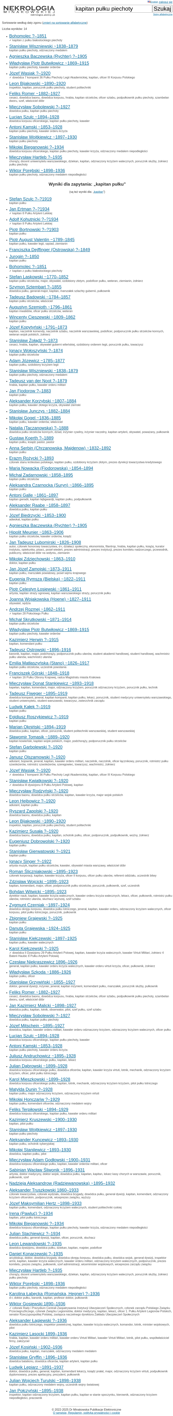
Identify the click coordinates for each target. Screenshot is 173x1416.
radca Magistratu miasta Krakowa (78, 677)
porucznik (102, 697)
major (43, 280)
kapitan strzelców (86, 97)
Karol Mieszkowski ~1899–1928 (39, 1079)
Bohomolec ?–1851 (28, 35)
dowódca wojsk (123, 1257)
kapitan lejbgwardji (42, 499)
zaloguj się (165, 2)
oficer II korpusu (76, 875)
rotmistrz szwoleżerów (41, 764)
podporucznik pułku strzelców (107, 741)
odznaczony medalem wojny (73, 1103)
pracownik (35, 1397)
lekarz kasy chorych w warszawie (125, 1174)
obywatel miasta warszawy (88, 865)
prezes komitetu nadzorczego (132, 549)
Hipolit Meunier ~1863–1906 (36, 532)
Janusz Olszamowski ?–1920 (37, 757)
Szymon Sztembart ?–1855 (35, 286)
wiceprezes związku (67, 1197)
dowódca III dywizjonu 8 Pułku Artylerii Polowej (42, 784)
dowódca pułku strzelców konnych (31, 432)
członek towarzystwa (22, 1194)
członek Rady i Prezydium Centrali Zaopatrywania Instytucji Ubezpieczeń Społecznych (67, 1308)
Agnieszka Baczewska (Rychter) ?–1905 (48, 56)
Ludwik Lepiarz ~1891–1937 (36, 1367)
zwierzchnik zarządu (91, 700)
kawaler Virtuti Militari (136, 952)
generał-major (39, 290)
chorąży (14, 161)
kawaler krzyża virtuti (106, 1070)
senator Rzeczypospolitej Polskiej (30, 1314)
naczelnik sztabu (56, 331)
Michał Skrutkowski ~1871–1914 (40, 619)
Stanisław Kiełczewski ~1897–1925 (43, 938)
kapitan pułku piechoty (23, 50)
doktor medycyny (30, 1174)
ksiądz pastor (36, 442)
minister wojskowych (156, 1324)
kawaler (85, 120)
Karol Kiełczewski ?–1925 (34, 948)
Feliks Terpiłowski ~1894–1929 (38, 1109)
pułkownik (103, 290)
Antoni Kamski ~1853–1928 (35, 126)
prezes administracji (77, 549)
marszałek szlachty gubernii (78, 290)
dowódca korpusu (52, 97)
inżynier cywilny (73, 432)
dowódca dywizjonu (21, 1247)
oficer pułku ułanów (100, 875)
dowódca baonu (29, 97)
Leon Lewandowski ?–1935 (35, 1243)
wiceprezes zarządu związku (133, 1264)
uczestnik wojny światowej (82, 1384)
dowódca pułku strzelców (47, 794)
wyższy (86, 1197)
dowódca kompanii (21, 697)
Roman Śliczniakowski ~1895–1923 (43, 871)
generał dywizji (28, 986)
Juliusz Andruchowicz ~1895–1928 (42, 1055)
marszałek (114, 986)
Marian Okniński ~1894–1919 (37, 726)
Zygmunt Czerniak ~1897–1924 (39, 904)
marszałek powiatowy (41, 573)
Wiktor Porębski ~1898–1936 (37, 170)
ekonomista (96, 546)
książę (150, 546)
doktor (13, 562)
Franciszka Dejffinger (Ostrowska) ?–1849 (49, 249)
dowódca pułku (19, 110)
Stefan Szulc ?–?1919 (30, 198)
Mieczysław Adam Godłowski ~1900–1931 (49, 1159)
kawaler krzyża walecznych (56, 895)
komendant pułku (31, 643)
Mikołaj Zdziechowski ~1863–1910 (42, 558)
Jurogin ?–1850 (24, 256)
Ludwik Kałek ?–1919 (29, 706)
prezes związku (31, 1264)
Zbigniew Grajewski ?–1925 (35, 918)
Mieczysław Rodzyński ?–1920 (38, 790)
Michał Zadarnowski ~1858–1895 (41, 475)
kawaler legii (36, 243)
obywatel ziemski (70, 405)
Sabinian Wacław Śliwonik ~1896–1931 (47, 1169)
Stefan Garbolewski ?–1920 (35, 747)
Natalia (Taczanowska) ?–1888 (38, 427)
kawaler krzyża (89, 151)
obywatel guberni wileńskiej (57, 344)
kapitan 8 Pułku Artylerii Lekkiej (32, 213)
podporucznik (100, 835)
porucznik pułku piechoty (49, 87)
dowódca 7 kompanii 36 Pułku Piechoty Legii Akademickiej (49, 77)
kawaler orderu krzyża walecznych (98, 895)
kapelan (14, 687)
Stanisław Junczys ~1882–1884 (39, 411)
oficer (44, 730)
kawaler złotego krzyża (42, 405)
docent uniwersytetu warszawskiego (44, 161)
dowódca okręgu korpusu (25, 909)
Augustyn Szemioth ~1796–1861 (40, 307)
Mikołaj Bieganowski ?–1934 (36, 147)
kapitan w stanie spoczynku (97, 1394)
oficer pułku (163, 1029)
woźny (133, 835)
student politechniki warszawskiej (85, 730)
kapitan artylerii (117, 432)
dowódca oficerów (68, 1070)
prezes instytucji (101, 549)
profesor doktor (63, 1297)
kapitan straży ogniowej (34, 593)
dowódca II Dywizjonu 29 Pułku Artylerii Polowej (42, 952)
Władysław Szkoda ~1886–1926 (40, 972)
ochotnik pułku (72, 835)
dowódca (15, 1029)
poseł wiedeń (54, 549)
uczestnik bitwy (147, 875)
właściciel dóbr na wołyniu (39, 552)
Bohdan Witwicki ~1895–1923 (37, 891)
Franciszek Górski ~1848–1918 (39, 673)
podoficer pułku (96, 280)
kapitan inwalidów (20, 311)
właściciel (46, 301)
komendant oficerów (40, 1103)
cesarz (13, 97)
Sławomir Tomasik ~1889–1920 (39, 736)
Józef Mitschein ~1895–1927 (36, 1025)
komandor (126, 1324)
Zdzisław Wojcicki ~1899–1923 (38, 881)
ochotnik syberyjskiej (41, 1143)
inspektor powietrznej (57, 1324)
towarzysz (136, 344)
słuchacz (89, 1237)
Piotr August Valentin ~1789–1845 (42, 239)
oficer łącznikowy (123, 761)
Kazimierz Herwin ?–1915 (34, 639)
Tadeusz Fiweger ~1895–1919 (38, 693)
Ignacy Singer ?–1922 (30, 861)
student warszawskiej (121, 730)
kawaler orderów (49, 67)
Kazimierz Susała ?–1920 (33, 831)
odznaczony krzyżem (70, 687)
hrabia (69, 97)
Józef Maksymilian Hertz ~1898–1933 (45, 1203)
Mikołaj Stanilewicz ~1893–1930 (40, 1149)
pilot (67, 1009)
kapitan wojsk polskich (47, 741)
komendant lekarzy (74, 1371)
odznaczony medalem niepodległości (124, 151)
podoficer (106, 331)
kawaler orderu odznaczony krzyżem (86, 1029)
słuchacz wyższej (53, 898)
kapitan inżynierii (71, 986)
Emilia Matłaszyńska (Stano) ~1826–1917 (49, 663)
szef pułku (78, 1009)
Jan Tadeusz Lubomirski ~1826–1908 (45, 542)
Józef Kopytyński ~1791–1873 (38, 327)
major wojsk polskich (109, 794)
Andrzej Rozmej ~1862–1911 (37, 609)
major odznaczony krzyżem (45, 1093)
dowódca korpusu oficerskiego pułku (32, 1059)
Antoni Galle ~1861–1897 (33, 495)
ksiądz (67, 536)
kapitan (93, 77)
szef (21, 100)
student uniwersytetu (22, 700)
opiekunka (28, 549)
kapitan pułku (17, 203)
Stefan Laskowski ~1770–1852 (38, 276)
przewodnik (160, 549)
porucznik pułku (119, 344)
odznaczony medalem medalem (76, 1351)
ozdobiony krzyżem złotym (90, 462)
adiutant (14, 761)
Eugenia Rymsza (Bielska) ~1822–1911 (47, 579)
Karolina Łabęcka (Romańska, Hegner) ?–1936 (54, 1293)
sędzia (26, 603)
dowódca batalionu (21, 1361)
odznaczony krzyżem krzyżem (110, 1083)
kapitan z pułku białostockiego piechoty (37, 40)
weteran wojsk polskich (24, 334)
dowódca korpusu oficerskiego (28, 120)
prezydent (59, 1374)
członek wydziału (48, 1194)
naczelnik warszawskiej (84, 331)
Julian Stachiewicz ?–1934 (34, 1233)
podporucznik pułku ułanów (74, 653)
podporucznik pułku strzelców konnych (138, 331)
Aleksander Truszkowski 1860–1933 (44, 1190)
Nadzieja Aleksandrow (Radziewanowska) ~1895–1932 (62, 1183)
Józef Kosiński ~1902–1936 (35, 1347)
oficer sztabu (107, 97)
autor (12, 546)
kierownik (122, 1394)
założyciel (23, 1341)
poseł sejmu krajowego (71, 573)
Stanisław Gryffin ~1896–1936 (38, 1357)
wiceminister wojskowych (97, 1264)
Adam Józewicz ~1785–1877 (37, 360)
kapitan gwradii (19, 499)
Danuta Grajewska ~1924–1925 (39, 928)
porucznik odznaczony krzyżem (105, 687)
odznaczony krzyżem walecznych (112, 161)
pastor (50, 442)
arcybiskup (16, 1257)
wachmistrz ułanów (39, 657)
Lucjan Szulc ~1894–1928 (34, 116)
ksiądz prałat (95, 1371)
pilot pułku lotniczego (34, 912)
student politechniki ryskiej (105, 1207)
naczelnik (91, 761)
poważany (148, 432)
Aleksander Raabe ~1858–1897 (39, 505)
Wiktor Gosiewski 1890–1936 (37, 1303)
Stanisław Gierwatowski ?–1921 (39, 851)
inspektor (15, 87)
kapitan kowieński (20, 741)
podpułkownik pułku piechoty (135, 97)
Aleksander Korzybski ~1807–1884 (42, 400)
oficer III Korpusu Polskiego (117, 77)
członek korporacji (20, 875)
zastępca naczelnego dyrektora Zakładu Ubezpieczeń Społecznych (96, 1314)
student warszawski (49, 700)
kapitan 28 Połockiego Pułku (30, 613)
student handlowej (141, 653)
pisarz (40, 549)
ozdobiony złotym (73, 280)
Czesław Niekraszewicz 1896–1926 (43, 961)
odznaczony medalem (53, 50)
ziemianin (61, 243)
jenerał (39, 697)
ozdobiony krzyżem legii (43, 364)
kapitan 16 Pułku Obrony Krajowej (34, 677)
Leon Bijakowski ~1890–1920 (37, 83)
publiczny (15, 552)
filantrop (110, 546)
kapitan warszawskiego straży (70, 593)
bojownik (26, 761)
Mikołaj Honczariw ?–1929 (34, 1099)
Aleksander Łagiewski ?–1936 (38, 1320)
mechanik (136, 1070)
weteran (112, 280)
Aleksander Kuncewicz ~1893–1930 (43, 1139)
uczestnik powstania (53, 667)
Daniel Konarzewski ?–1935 (36, 1253)
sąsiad (49, 243)
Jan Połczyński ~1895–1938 (36, 1390)
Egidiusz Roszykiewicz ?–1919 (38, 716)
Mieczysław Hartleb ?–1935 (35, 157)
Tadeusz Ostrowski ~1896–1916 (40, 649)
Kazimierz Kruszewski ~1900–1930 (43, 1119)
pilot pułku (26, 1123)
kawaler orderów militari (83, 1163)
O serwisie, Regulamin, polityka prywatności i (86, 1412)
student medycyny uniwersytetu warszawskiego (140, 697)
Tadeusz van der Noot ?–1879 (38, 380)
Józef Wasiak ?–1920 (30, 73)
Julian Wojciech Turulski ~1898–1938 (45, 1380)
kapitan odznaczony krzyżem (40, 1394)
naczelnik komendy (32, 331)
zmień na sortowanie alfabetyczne (65, 22)
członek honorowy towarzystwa (37, 546)
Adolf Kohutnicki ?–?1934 (33, 219)
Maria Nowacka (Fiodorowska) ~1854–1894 (51, 468)
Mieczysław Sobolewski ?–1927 (39, 106)
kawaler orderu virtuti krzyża (103, 966)
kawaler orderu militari (52, 384)
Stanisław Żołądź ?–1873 (33, 340)
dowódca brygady (72, 1194)
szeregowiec (65, 764)
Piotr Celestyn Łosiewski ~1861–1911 (45, 589)
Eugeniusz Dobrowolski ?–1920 (39, 841)
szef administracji (68, 1264)
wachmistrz (96, 764)
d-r (60, 546)
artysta (13, 593)
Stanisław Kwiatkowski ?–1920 (38, 780)
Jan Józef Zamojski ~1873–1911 (40, 568)
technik (153, 687)
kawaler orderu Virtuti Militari (78, 1337)
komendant (39, 687)
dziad (58, 432)
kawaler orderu (108, 909)
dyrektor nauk (18, 895)
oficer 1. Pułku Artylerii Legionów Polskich (144, 1311)
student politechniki (78, 87)
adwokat (14, 519)
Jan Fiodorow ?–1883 (30, 390)
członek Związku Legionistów (54, 1311)
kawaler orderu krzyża (53, 131)
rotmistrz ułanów (30, 898)
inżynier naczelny (96, 432)
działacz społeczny (75, 546)
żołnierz (138, 280)
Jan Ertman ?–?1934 (29, 208)
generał (14, 966)
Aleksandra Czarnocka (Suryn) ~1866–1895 (51, 485)
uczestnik (133, 885)
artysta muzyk (18, 865)
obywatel (54, 280)
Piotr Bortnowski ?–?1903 (34, 229)
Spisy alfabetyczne (162, 14)
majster (84, 1247)
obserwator (56, 1009)
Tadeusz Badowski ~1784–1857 (40, 296)
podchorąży (47, 653)
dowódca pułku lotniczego (59, 909)
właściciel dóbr (35, 100)
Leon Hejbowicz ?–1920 (32, 800)
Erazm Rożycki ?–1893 (31, 458)
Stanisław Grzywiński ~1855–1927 (42, 982)
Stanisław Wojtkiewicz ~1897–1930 (43, 137)
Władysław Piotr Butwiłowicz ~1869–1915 (49, 63)
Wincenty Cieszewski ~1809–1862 (42, 317)
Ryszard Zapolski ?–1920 (33, 811)
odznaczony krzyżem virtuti (81, 1093)
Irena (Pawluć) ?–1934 (31, 1213)
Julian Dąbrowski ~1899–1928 (38, 1065)
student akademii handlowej (111, 653)
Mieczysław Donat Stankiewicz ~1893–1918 (51, 683)
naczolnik (105, 761)
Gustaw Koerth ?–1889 (31, 437)
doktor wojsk (51, 1174)
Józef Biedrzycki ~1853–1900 (37, 515)
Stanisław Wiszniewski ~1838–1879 (43, 46)
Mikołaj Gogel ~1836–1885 (35, 417)
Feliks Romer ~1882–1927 (34, 93)
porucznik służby (145, 161)
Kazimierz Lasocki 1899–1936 (38, 1333)
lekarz (91, 697)
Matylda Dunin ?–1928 (31, 1089)
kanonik (14, 653)
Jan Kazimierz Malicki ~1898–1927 (42, 1005)
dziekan (73, 161)
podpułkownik (83, 499)
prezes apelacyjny (39, 1374)
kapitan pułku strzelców (24, 280)
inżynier (44, 986)
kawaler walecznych (40, 942)
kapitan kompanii (56, 697)
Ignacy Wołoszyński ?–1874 (36, 350)
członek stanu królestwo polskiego (31, 462)
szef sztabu (73, 898)
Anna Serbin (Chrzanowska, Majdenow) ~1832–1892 (60, 448)
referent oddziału (124, 875)
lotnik (44, 1009)
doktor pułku (22, 1297)
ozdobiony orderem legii (92, 344)
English (153, 2)
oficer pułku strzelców (47, 311)
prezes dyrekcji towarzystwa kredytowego (135, 462)
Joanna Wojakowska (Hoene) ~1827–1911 (50, 599)
